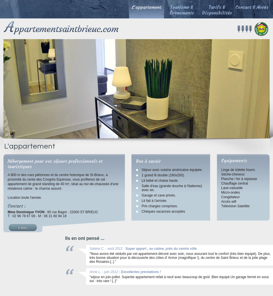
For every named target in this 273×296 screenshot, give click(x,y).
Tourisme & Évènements (181, 10)
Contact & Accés (251, 7)
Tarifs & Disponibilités (217, 10)
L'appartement (146, 7)
